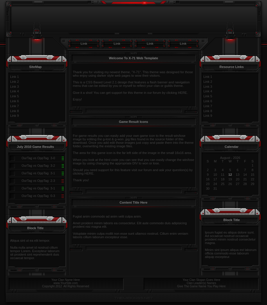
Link (84, 43)
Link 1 (14, 76)
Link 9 (14, 115)
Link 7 (14, 106)
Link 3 (14, 86)
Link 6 (14, 101)
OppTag (42, 158)
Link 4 (14, 91)
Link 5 (14, 96)
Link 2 (14, 81)
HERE (182, 92)
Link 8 (14, 111)
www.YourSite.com (65, 283)
